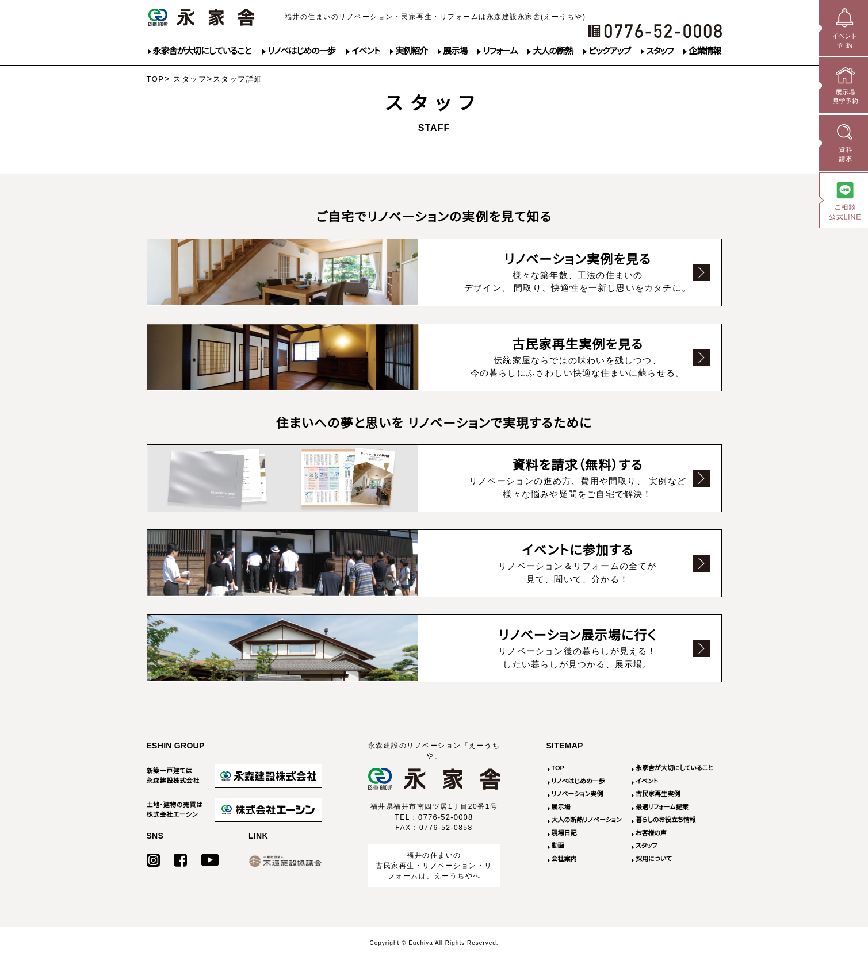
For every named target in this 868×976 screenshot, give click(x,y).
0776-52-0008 (445, 834)
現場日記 (564, 850)
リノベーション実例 (577, 811)
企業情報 (705, 51)
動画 (558, 862)
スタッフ (659, 51)
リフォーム (500, 51)
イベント (365, 51)
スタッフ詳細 (238, 79)
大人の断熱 (552, 51)
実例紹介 (411, 51)
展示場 (455, 51)
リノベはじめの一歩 (301, 51)
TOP (156, 79)
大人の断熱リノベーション (587, 836)
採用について (654, 876)
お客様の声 (651, 850)
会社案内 (564, 876)
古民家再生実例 (658, 811)
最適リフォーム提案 (662, 824)
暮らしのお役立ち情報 (666, 836)
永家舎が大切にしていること (202, 51)
